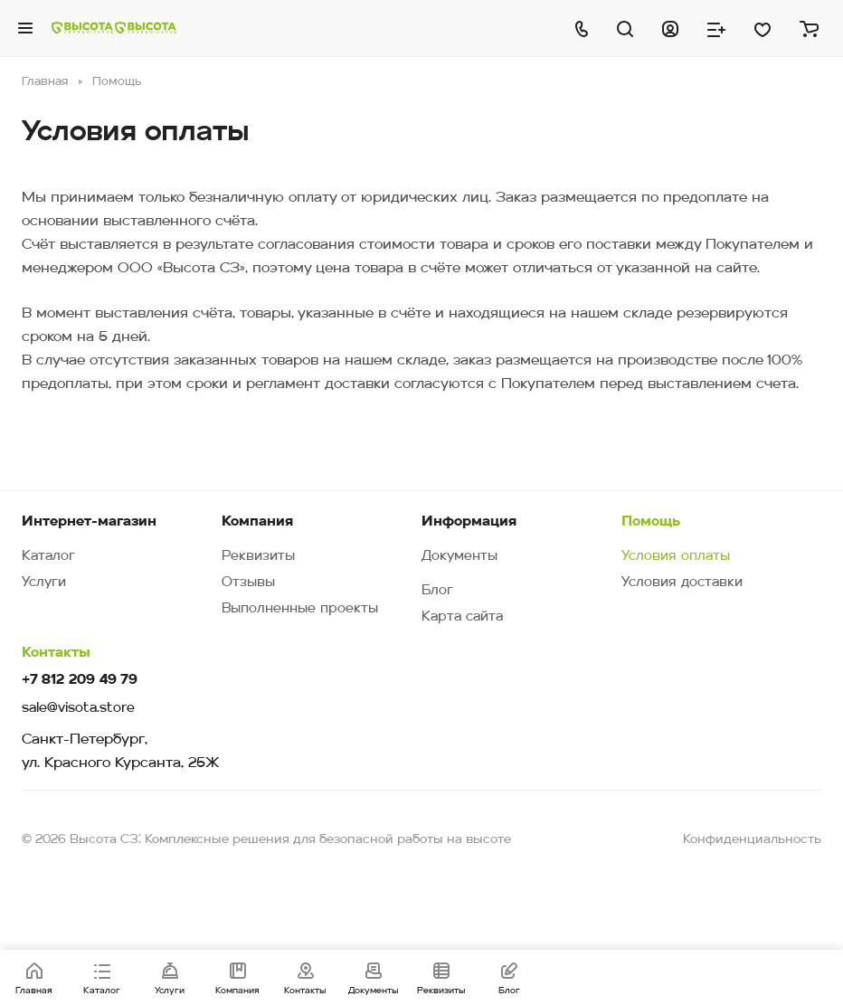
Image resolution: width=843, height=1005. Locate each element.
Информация (469, 522)
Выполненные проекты (300, 609)
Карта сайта (462, 617)
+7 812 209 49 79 (79, 680)
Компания (257, 522)
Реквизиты (258, 557)
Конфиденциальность (752, 840)
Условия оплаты (675, 557)
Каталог (48, 557)
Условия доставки (682, 583)
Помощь (650, 522)
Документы (459, 557)
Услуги (44, 583)
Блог (437, 591)
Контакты (56, 653)
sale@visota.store (78, 709)
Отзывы (248, 583)
